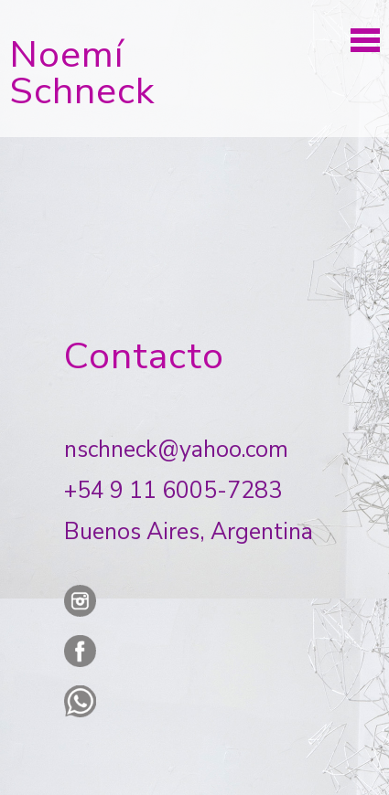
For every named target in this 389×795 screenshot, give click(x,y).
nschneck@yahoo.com (176, 449)
